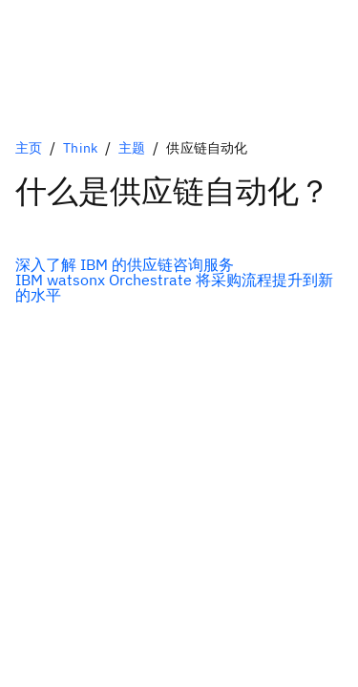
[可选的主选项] (179, 264)
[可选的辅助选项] (179, 287)
